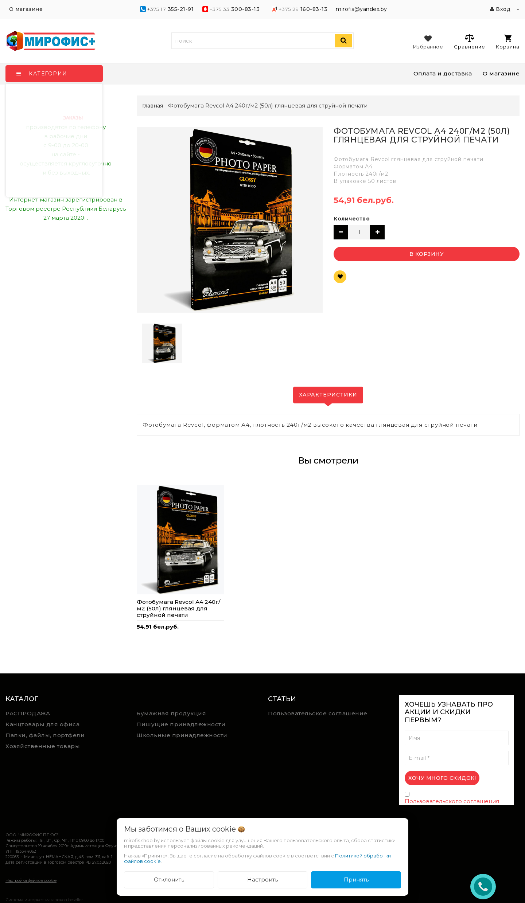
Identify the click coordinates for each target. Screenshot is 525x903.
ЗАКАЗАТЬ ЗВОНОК (486, 887)
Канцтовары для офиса (42, 724)
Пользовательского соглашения (452, 801)
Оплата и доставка (442, 73)
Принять (356, 879)
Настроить (262, 879)
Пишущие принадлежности (180, 724)
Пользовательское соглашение (318, 713)
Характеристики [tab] (328, 394)
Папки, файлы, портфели (45, 735)
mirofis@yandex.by (361, 9)
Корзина (508, 42)
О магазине (501, 73)
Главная (152, 105)
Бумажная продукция (171, 713)
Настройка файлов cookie (31, 880)
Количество (352, 218)
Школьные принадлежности (182, 735)
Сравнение (469, 42)
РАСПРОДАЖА (27, 713)
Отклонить (169, 879)
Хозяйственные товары (42, 746)
